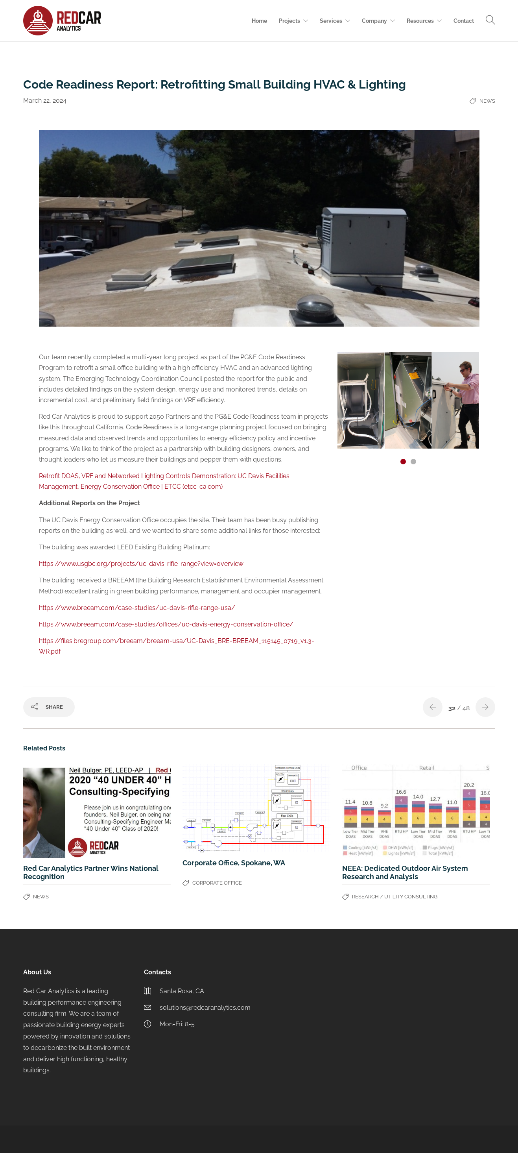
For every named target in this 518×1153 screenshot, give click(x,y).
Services (331, 21)
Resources (420, 21)
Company (374, 21)
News (487, 101)
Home (259, 21)
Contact (463, 21)
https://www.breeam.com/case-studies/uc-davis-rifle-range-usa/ (137, 608)
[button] (403, 461)
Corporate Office (217, 883)
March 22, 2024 (44, 100)
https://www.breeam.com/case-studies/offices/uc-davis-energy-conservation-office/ (166, 624)
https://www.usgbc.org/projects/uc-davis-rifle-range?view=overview (141, 563)
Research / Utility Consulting (394, 897)
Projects (289, 21)
